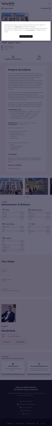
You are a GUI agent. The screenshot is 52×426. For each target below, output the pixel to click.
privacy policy (18, 26)
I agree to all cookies (26, 36)
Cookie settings (30, 30)
